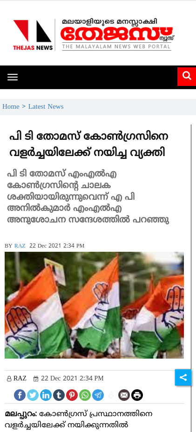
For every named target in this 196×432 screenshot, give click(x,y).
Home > (15, 107)
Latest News (46, 107)
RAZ (20, 246)
